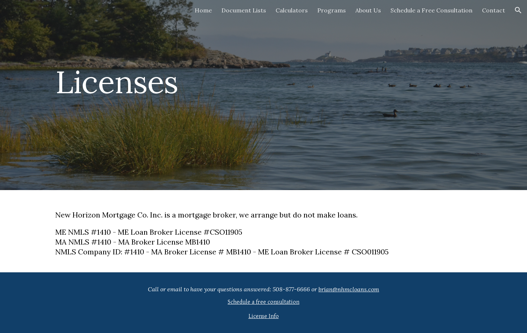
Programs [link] (331, 10)
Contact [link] (493, 10)
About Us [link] (368, 10)
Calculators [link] (292, 10)
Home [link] (203, 10)
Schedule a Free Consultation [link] (431, 10)
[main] (155, 95)
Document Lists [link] (243, 10)
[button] (518, 10)
